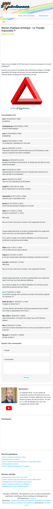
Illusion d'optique (16, 503)
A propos (33, 498)
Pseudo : (7, 350)
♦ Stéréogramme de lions (9, 464)
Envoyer (26, 377)
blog (22, 402)
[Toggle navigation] (3, 22)
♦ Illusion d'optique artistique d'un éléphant (15, 484)
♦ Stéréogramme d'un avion (10, 459)
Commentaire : (9, 359)
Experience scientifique (35, 500)
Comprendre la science (18, 500)
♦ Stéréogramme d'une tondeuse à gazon (15, 486)
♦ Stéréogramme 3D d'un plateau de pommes (16, 482)
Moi (3, 292)
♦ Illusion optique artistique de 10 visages (15, 466)
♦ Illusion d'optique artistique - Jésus (13, 457)
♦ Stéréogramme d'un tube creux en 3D (14, 477)
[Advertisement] (26, 50)
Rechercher (44, 16)
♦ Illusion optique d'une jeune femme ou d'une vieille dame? (21, 462)
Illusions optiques (8, 34)
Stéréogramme (29, 503)
